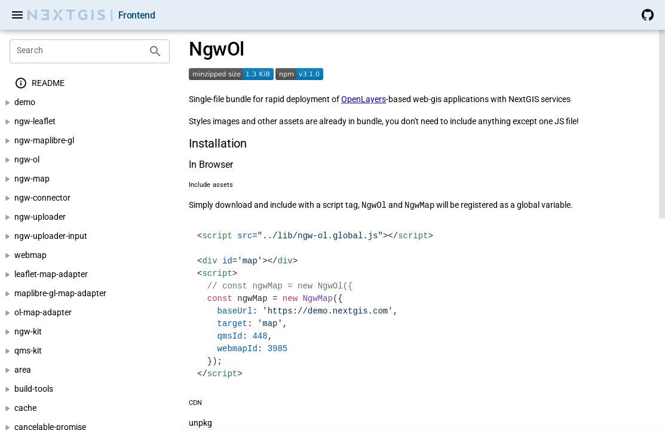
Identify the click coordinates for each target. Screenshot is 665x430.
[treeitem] (89, 83)
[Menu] (17, 15)
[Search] (81, 51)
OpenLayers (363, 99)
